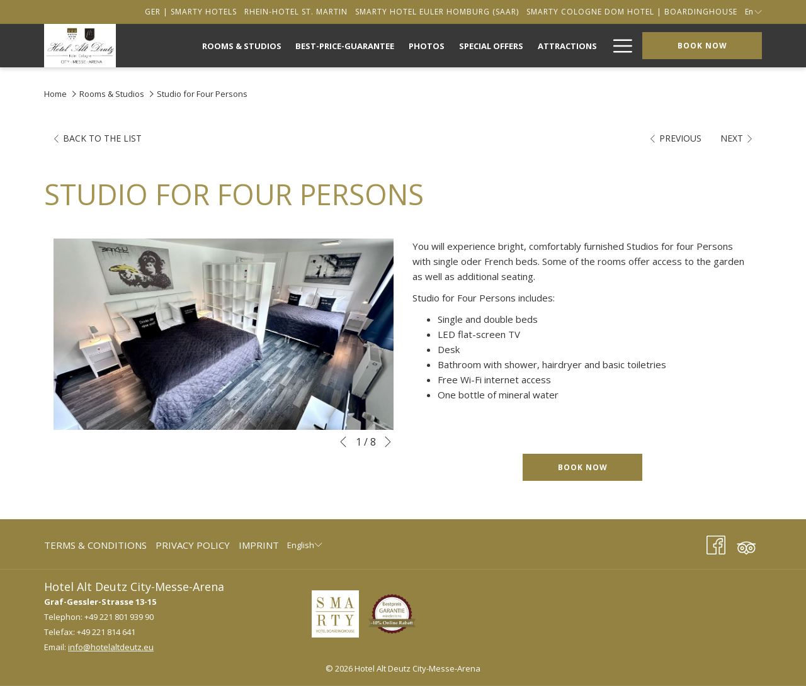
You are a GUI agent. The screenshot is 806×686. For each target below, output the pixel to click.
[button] (224, 334)
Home (55, 93)
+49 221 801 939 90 (119, 616)
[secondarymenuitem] (191, 11)
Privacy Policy (193, 545)
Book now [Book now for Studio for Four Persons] (583, 467)
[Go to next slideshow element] (388, 441)
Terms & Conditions (95, 545)
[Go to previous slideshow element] (343, 441)
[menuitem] (241, 45)
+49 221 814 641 (106, 632)
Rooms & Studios (111, 93)
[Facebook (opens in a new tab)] (716, 543)
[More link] (618, 45)
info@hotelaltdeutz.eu (111, 647)
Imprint (259, 545)
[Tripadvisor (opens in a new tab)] (746, 543)
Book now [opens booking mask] (702, 45)
